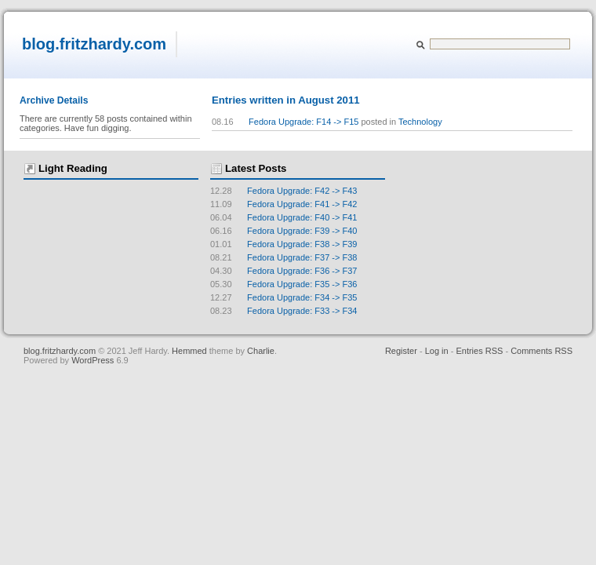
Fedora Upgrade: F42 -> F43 (283, 190)
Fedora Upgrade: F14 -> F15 (303, 121)
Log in (437, 350)
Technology (420, 121)
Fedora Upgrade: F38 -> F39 (283, 244)
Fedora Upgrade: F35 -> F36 (283, 284)
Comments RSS (541, 350)
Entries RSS (479, 350)
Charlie (260, 350)
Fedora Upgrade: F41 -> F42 (283, 204)
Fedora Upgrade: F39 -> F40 (283, 230)
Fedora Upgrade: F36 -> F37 (283, 270)
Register (401, 350)
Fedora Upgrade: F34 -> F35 (283, 297)
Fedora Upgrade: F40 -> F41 (283, 217)
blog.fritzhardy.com (94, 44)
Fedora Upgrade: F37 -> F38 (283, 257)
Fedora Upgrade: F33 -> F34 (283, 310)
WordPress (93, 360)
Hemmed (189, 350)
